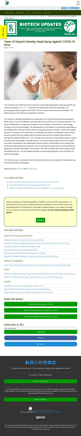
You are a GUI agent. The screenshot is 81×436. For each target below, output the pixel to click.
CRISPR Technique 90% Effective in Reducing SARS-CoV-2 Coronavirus (36, 188)
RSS (28, 13)
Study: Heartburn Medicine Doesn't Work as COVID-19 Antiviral (34, 182)
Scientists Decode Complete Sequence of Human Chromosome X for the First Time (36, 243)
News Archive (9, 13)
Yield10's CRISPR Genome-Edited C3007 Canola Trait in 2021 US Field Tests (33, 277)
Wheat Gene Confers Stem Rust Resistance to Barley (24, 253)
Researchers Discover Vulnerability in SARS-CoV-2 (23, 286)
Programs (42, 410)
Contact (50, 410)
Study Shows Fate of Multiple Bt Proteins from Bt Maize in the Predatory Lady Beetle (37, 265)
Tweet (40, 344)
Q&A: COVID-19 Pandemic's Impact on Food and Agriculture (27, 289)
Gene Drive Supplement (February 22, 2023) (41, 316)
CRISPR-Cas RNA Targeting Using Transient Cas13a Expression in (39, 274)
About (35, 410)
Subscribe (3, 31)
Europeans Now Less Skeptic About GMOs (20, 250)
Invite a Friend (36, 13)
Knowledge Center (13, 16)
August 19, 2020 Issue (39, 16)
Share (41, 338)
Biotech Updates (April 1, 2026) (41, 304)
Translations (20, 13)
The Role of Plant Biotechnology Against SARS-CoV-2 (30, 185)
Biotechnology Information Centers (48, 412)
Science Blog (32, 169)
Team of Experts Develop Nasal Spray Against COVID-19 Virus (28, 292)
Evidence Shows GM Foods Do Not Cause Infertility (24, 240)
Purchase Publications (40, 381)
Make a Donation (41, 399)
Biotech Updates (26, 16)
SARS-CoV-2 (24, 107)
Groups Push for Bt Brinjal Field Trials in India (22, 246)
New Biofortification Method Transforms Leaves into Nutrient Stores (31, 256)
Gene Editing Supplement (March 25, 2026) (40, 310)
